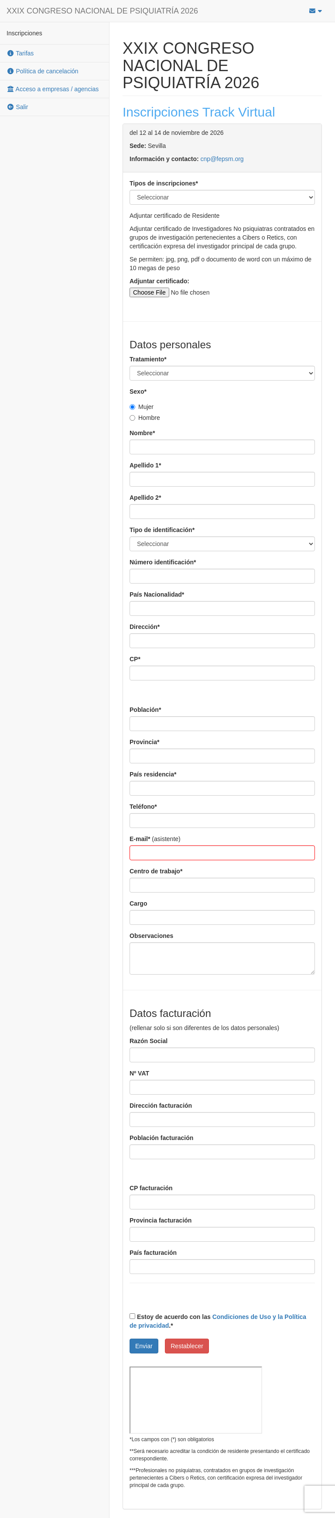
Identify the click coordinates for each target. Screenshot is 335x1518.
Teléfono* (143, 806)
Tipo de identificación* (162, 529)
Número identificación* (163, 562)
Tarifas (20, 53)
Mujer (142, 406)
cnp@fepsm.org (222, 158)
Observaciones (151, 935)
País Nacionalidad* (157, 594)
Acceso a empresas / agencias (53, 89)
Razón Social (149, 1040)
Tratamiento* (148, 359)
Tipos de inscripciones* (164, 183)
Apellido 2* (145, 497)
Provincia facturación (160, 1220)
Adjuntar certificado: (159, 281)
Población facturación (161, 1137)
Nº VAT (139, 1073)
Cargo (138, 903)
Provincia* (144, 741)
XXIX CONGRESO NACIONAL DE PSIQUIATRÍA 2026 (102, 11)
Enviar (144, 1346)
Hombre (145, 417)
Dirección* (145, 626)
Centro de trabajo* (156, 871)
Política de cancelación (43, 71)
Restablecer (187, 1346)
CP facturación (151, 1188)
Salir (17, 106)
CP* (135, 659)
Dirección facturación (161, 1105)
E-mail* (140, 838)
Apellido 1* (145, 465)
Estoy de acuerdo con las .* (218, 1321)
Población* (145, 709)
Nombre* (142, 432)
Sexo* (138, 391)
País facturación (153, 1252)
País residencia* (153, 774)
